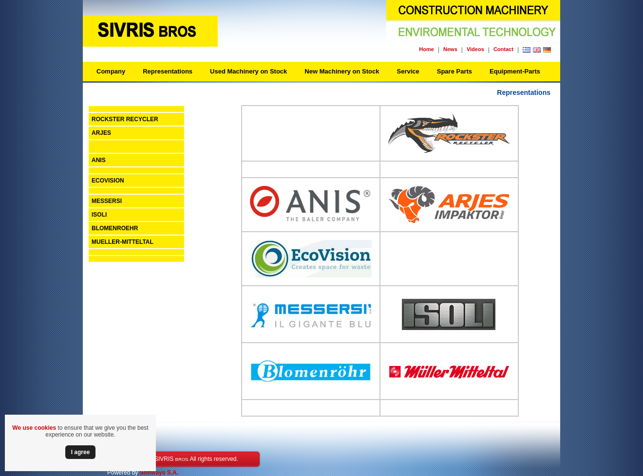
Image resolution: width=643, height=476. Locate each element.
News (450, 49)
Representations (167, 71)
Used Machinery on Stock (248, 71)
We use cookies (34, 427)
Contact (503, 49)
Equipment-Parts (515, 71)
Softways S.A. (159, 472)
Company (110, 71)
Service (408, 71)
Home (426, 49)
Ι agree (80, 452)
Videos (475, 49)
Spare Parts (454, 71)
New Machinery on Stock (341, 71)
